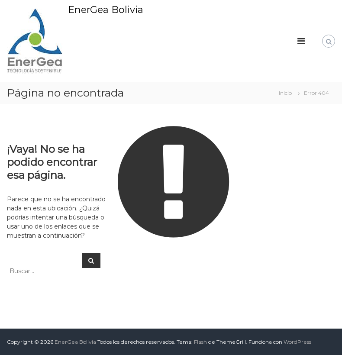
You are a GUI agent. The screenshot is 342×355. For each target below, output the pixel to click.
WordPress (297, 342)
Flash (200, 342)
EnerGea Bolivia (105, 10)
